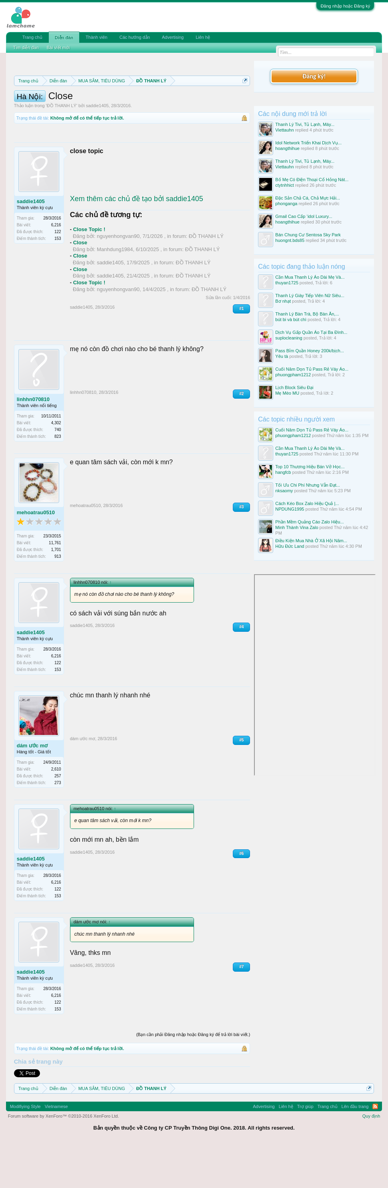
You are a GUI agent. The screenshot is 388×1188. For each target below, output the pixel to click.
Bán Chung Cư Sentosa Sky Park (308, 234)
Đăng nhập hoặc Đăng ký (345, 6)
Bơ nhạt (283, 301)
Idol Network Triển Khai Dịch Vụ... (308, 142)
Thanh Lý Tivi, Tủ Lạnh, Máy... (304, 124)
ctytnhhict (284, 185)
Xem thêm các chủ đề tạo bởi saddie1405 (136, 240)
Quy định (371, 1157)
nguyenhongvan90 (118, 278)
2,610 (56, 811)
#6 (241, 895)
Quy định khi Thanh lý (156, 109)
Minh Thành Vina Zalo (296, 527)
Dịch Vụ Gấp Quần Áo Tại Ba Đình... (311, 332)
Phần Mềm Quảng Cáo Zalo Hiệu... (309, 521)
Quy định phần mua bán (82, 109)
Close (80, 285)
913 (57, 598)
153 (57, 280)
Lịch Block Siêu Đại (294, 387)
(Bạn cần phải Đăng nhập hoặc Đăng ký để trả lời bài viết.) (193, 1076)
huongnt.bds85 (289, 240)
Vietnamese (56, 1148)
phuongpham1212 (293, 374)
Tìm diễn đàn (26, 47)
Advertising (173, 37)
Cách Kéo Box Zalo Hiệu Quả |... (307, 503)
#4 (241, 669)
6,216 (56, 267)
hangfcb (283, 472)
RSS (375, 1148)
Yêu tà (281, 356)
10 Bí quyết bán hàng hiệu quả (166, 118)
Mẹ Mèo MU (287, 393)
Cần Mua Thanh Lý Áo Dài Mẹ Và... (309, 277)
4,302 (56, 464)
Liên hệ (203, 37)
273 (57, 825)
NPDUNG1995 (289, 509)
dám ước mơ (32, 787)
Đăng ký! (314, 76)
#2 (241, 435)
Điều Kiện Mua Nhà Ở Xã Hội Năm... (311, 540)
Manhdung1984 (115, 291)
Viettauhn (284, 130)
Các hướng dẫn (134, 37)
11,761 (55, 584)
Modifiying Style (25, 1148)
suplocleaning (288, 337)
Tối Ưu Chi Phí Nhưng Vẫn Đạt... (307, 485)
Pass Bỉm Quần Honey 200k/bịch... (309, 350)
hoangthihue (287, 148)
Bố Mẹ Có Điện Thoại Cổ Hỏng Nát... (311, 179)
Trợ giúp (305, 1148)
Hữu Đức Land (289, 546)
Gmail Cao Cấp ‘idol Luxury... (303, 216)
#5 (241, 781)
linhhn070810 (33, 441)
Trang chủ (32, 37)
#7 (241, 1008)
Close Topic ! (89, 271)
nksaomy (284, 490)
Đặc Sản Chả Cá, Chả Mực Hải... (307, 198)
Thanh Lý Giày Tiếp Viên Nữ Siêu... (309, 295)
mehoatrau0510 (36, 554)
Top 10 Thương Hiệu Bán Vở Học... (309, 466)
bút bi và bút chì (290, 319)
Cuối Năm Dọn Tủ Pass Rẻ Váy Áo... (311, 369)
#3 (241, 548)
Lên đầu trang (355, 1148)
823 (57, 478)
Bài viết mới (58, 47)
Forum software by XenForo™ (63, 1157)
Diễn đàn (64, 37)
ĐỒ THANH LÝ (61, 147)
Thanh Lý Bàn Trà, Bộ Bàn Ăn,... (307, 313)
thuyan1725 (286, 282)
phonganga (286, 203)
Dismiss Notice (243, 99)
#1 (241, 350)
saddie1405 (97, 147)
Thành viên (96, 37)
